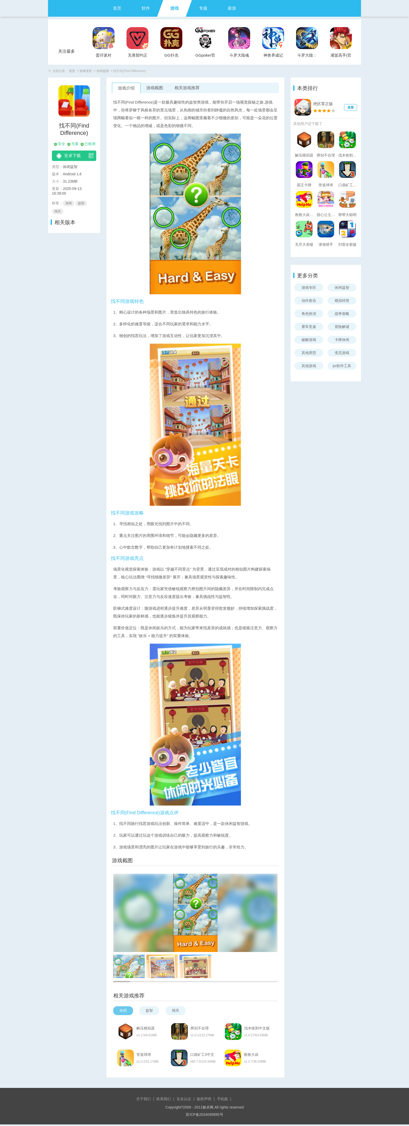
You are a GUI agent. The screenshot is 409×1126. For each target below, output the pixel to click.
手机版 (222, 1100)
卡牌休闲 (342, 340)
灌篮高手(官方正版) (340, 57)
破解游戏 (309, 340)
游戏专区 (86, 71)
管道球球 (144, 1055)
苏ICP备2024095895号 (204, 1116)
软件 (146, 8)
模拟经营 (342, 300)
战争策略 (342, 314)
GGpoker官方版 (205, 57)
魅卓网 (207, 1109)
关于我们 (143, 1100)
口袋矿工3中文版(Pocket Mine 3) (204, 1055)
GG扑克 (171, 55)
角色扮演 (309, 314)
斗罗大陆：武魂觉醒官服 (307, 57)
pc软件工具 (342, 366)
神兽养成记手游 (273, 57)
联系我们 (163, 1100)
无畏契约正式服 (137, 57)
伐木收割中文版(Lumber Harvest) (260, 1028)
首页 (117, 8)
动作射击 (309, 300)
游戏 (174, 8)
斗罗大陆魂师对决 (239, 57)
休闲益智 (103, 71)
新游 (232, 8)
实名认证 (184, 1100)
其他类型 (309, 353)
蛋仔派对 (103, 55)
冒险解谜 (342, 327)
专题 (203, 8)
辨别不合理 (201, 1028)
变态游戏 (342, 353)
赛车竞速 (309, 327)
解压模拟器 (146, 1028)
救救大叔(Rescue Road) (259, 1055)
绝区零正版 (323, 103)
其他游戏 (309, 366)
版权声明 (204, 1100)
